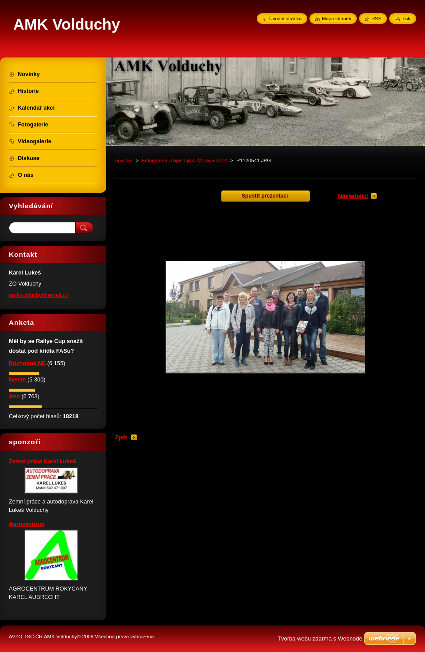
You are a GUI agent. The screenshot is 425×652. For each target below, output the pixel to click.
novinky (123, 160)
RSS (376, 18)
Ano (14, 396)
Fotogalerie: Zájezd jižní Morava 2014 (184, 160)
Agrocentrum (26, 524)
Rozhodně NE (27, 363)
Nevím (17, 379)
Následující (353, 196)
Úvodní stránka (285, 18)
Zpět (121, 437)
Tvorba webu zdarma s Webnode (320, 638)
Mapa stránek (336, 18)
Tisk (406, 18)
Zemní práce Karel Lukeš (42, 461)
